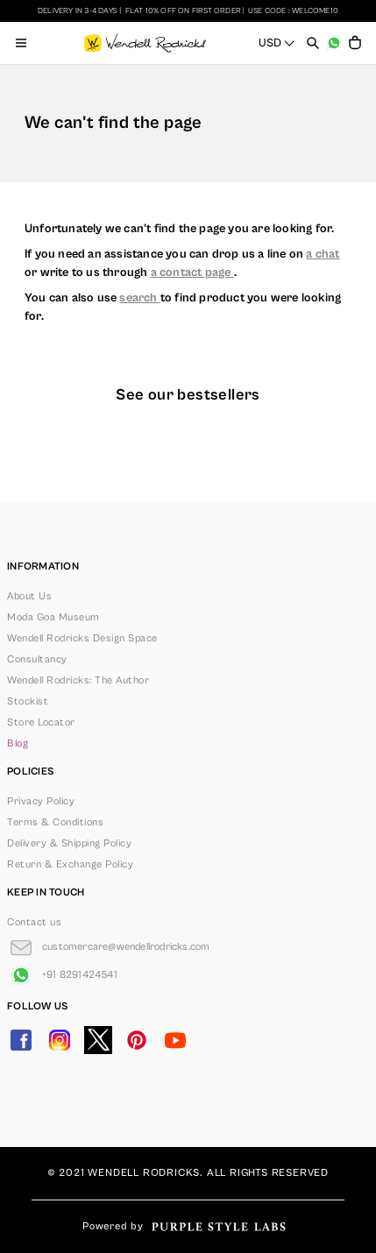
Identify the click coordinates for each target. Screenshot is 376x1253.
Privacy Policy (40, 801)
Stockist (27, 701)
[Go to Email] (108, 947)
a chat (322, 254)
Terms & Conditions (55, 822)
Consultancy (37, 659)
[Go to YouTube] (175, 1040)
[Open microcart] (354, 43)
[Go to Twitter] (98, 1040)
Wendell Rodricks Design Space (82, 638)
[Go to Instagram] (60, 1040)
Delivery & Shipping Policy (69, 843)
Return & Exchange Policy (70, 864)
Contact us (34, 922)
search (139, 298)
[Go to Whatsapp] (62, 975)
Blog (17, 743)
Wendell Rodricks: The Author (78, 680)
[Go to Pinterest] (137, 1040)
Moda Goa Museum (53, 617)
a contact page (192, 272)
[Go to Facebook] (21, 1040)
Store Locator (41, 722)
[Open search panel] (312, 43)
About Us (29, 596)
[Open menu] (21, 42)
